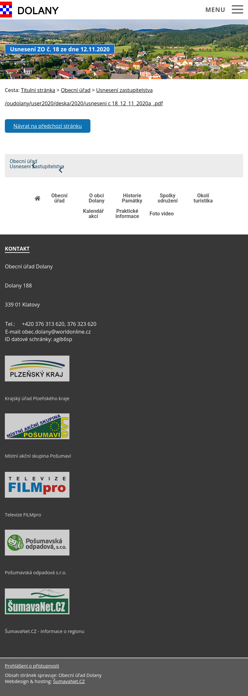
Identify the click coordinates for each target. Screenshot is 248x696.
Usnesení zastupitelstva (37, 166)
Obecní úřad (23, 161)
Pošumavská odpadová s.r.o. (36, 572)
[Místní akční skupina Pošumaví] (37, 437)
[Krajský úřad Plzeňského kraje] (37, 379)
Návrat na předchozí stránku (48, 126)
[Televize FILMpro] (37, 496)
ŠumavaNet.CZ (69, 681)
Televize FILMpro (23, 515)
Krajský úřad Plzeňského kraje (37, 398)
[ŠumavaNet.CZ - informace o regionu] (37, 612)
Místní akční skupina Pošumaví (38, 456)
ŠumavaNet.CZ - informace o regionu (44, 631)
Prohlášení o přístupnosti (32, 666)
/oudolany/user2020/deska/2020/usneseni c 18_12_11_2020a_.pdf (84, 103)
